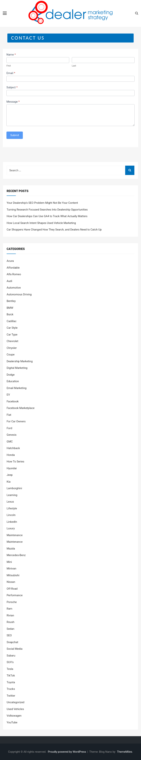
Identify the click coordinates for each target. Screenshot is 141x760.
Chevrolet (12, 341)
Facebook (13, 401)
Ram (9, 608)
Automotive (14, 287)
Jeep (10, 475)
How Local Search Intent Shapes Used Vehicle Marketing (41, 223)
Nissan (11, 582)
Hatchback (13, 448)
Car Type (12, 334)
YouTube (12, 722)
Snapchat (12, 642)
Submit (14, 135)
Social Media (14, 648)
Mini (9, 562)
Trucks (11, 689)
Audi (9, 281)
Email (10, 73)
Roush (10, 622)
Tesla (10, 669)
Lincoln (11, 515)
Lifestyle (12, 508)
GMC (10, 441)
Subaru (11, 655)
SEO (9, 635)
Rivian (10, 615)
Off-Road (12, 588)
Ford (9, 428)
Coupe (11, 354)
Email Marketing (17, 388)
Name (11, 54)
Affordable (13, 267)
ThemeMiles (124, 751)
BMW (10, 307)
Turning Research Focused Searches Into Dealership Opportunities (47, 209)
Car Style (12, 327)
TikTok (11, 675)
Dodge (11, 374)
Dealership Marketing (20, 361)
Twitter (11, 695)
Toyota (11, 682)
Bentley (11, 301)
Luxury (11, 528)
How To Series (15, 461)
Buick (10, 314)
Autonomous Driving (19, 294)
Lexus (10, 501)
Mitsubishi (13, 575)
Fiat (9, 414)
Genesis (12, 434)
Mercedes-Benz (16, 555)
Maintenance (15, 535)
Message (13, 101)
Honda (11, 455)
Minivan (11, 568)
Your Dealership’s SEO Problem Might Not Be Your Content (42, 202)
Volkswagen (14, 715)
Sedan (10, 628)
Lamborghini (14, 488)
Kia (8, 481)
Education (13, 381)
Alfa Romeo (14, 274)
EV (8, 394)
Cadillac (11, 321)
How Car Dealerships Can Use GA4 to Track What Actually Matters (47, 216)
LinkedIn (12, 521)
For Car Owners (16, 421)
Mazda (11, 548)
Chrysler (12, 348)
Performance (15, 595)
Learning (12, 495)
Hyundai (12, 468)
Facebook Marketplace (21, 408)
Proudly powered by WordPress (67, 751)
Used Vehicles (15, 709)
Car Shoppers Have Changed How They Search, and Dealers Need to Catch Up (54, 229)
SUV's (10, 662)
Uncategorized (15, 702)
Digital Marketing (17, 368)
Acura (10, 261)
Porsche (12, 602)
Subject (11, 87)
